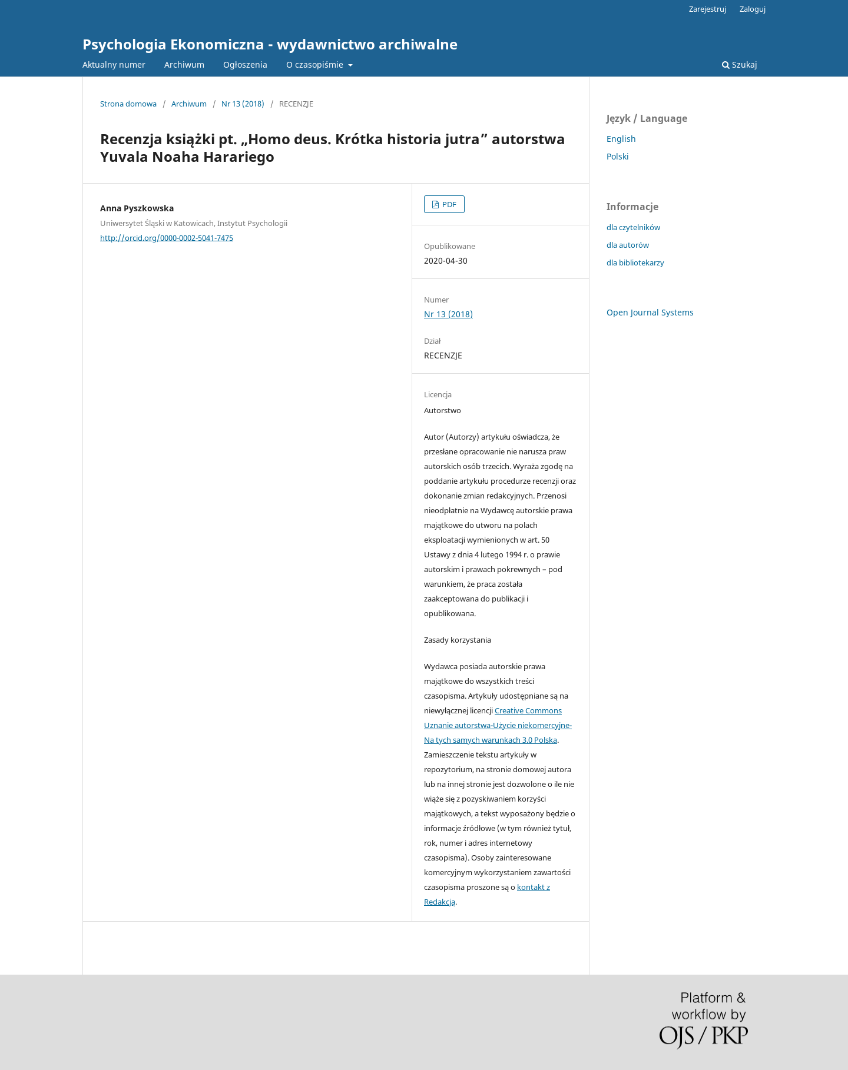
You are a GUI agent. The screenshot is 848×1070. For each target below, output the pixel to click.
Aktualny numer (113, 64)
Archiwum (184, 64)
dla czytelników (633, 227)
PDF (448, 204)
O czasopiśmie (316, 64)
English (621, 138)
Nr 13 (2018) (242, 103)
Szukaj (739, 64)
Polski (618, 156)
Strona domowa (128, 103)
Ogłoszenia (245, 64)
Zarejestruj (707, 9)
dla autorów (628, 245)
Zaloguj (753, 9)
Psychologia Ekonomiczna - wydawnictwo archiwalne (270, 44)
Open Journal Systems (650, 312)
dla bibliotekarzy (635, 262)
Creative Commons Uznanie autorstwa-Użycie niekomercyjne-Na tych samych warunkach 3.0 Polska (498, 725)
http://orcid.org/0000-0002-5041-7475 (166, 237)
